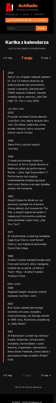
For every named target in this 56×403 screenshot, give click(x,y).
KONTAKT (39, 14)
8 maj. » (46, 57)
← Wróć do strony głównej (26, 387)
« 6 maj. (7, 57)
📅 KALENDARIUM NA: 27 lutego (27, 20)
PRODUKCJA (11, 14)
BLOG (26, 14)
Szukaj (41, 28)
